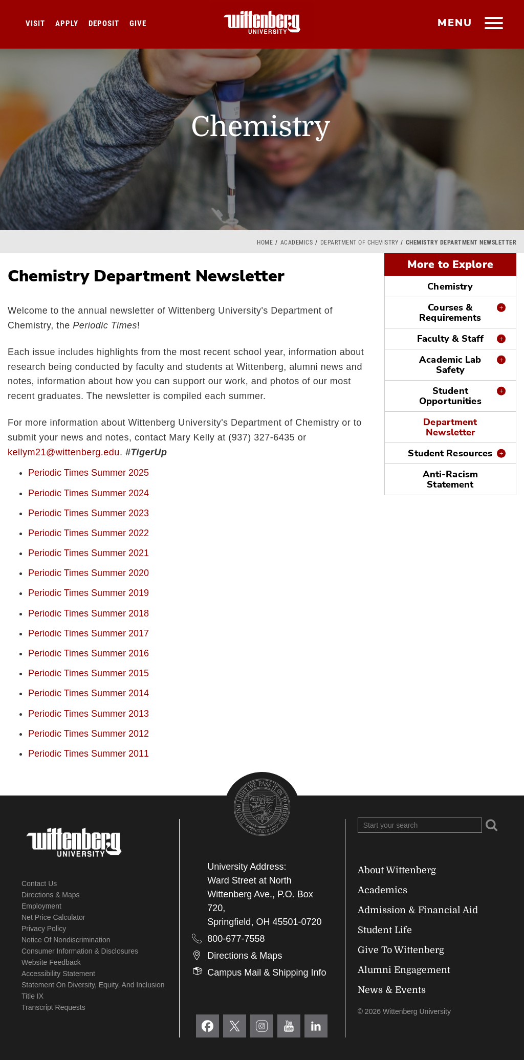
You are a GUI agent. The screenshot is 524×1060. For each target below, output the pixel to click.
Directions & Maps (50, 895)
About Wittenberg (397, 870)
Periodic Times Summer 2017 (88, 633)
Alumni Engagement (404, 970)
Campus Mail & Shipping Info (266, 972)
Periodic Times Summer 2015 (88, 673)
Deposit (104, 23)
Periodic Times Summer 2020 (88, 573)
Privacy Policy (43, 928)
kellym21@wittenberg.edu (64, 452)
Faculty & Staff (450, 339)
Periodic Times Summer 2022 (88, 533)
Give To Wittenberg (401, 950)
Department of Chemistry (359, 242)
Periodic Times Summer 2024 (88, 493)
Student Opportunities (450, 396)
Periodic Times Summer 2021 (88, 553)
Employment (41, 906)
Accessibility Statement (58, 973)
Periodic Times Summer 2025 (88, 473)
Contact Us (39, 883)
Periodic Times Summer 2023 (88, 513)
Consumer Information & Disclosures (79, 951)
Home (265, 242)
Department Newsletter (450, 427)
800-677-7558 (236, 939)
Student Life (385, 930)
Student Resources (450, 453)
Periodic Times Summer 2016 (88, 653)
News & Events (392, 990)
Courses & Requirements (450, 312)
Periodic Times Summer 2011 (88, 753)
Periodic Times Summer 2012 (88, 733)
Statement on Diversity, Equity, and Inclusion (93, 985)
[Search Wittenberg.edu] (420, 825)
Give (137, 23)
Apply (66, 23)
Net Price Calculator (53, 917)
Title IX (32, 996)
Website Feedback (51, 962)
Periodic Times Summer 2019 (88, 593)
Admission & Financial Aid (418, 910)
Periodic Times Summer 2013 (88, 714)
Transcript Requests (53, 1007)
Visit (35, 23)
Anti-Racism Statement (450, 479)
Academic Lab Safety (450, 365)
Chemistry (450, 286)
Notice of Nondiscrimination (66, 940)
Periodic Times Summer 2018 (88, 613)
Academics (296, 242)
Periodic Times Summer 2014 (88, 693)
